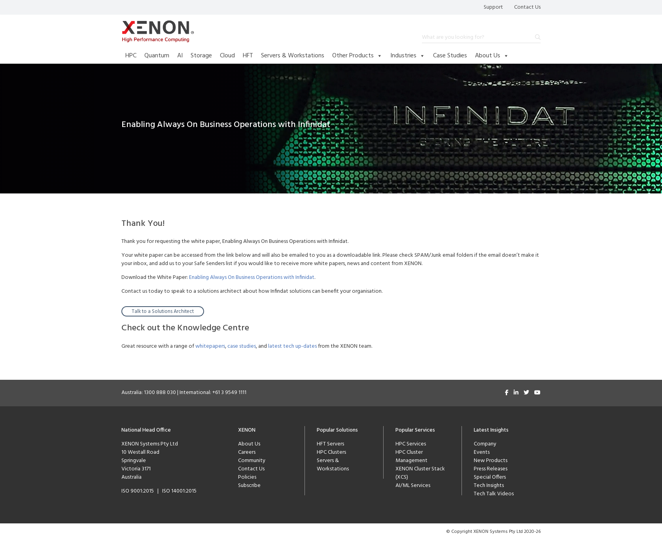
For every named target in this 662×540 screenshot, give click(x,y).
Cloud (227, 56)
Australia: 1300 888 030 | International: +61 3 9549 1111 (183, 392)
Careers (246, 452)
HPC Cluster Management (411, 456)
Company (485, 444)
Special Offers (490, 477)
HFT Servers (330, 444)
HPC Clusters (331, 452)
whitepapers (210, 346)
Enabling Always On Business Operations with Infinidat (251, 277)
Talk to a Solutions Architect (163, 311)
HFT (248, 56)
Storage (201, 56)
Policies (247, 477)
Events (482, 452)
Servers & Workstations (292, 56)
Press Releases (490, 469)
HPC (130, 56)
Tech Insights (489, 485)
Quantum (156, 56)
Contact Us (527, 7)
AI (180, 56)
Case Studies (450, 56)
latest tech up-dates (292, 346)
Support (493, 7)
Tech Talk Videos (494, 493)
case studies (241, 346)
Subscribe (249, 485)
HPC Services (410, 444)
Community (251, 460)
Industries (407, 56)
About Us (492, 56)
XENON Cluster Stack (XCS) (420, 473)
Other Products (357, 56)
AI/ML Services (412, 485)
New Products (490, 460)
